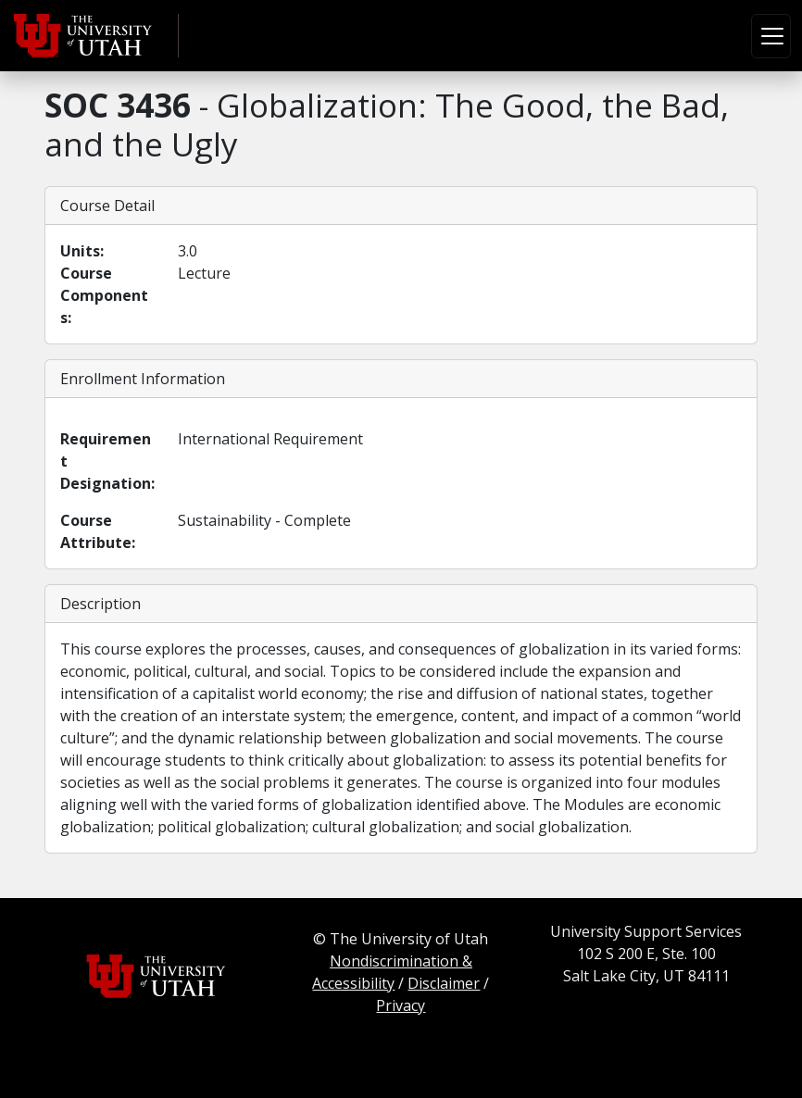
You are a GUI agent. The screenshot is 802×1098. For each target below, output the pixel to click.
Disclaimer (443, 983)
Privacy (400, 1005)
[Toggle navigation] (771, 36)
